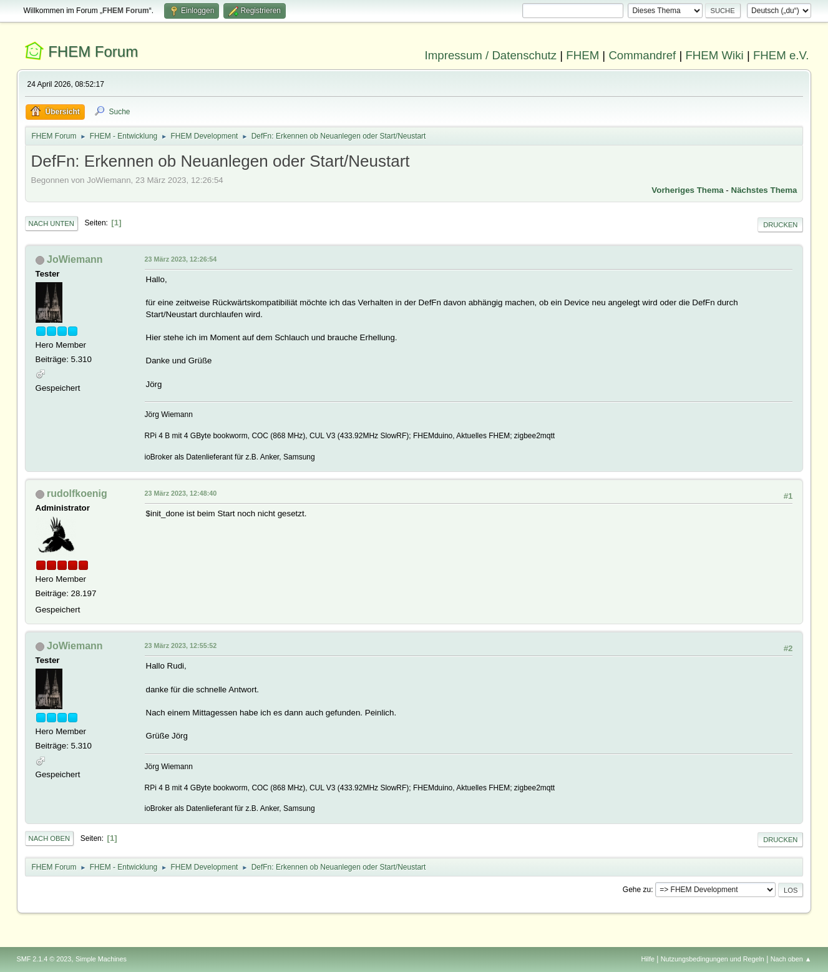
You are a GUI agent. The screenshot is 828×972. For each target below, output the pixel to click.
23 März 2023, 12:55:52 (181, 645)
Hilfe (648, 959)
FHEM (582, 55)
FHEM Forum (93, 51)
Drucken (780, 224)
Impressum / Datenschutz (491, 55)
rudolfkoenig (77, 493)
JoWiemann (75, 259)
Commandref (642, 55)
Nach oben (50, 838)
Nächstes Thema (764, 190)
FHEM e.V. (781, 55)
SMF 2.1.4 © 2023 (44, 959)
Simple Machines (101, 959)
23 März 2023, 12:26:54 (181, 259)
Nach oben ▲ (791, 959)
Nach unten (51, 223)
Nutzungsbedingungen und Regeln (712, 959)
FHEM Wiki (714, 55)
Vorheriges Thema (687, 190)
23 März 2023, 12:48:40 (181, 493)
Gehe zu (637, 889)
